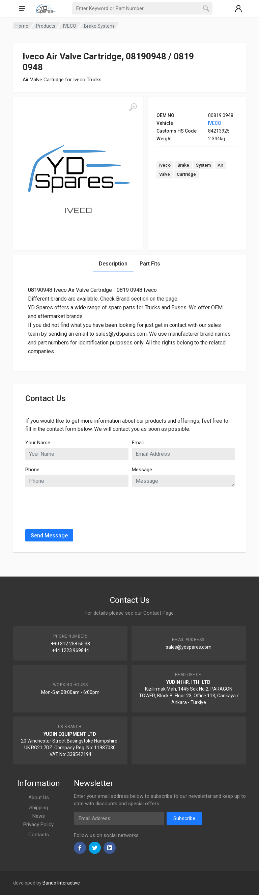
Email (138, 443)
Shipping (38, 808)
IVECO (214, 123)
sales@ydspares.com (188, 647)
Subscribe (184, 818)
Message (142, 470)
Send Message (49, 535)
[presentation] (76, 505)
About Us (38, 797)
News (38, 816)
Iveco (165, 165)
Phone (32, 470)
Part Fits (150, 263)
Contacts (38, 835)
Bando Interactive (61, 883)
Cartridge (186, 174)
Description (113, 263)
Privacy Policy (38, 824)
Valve (164, 174)
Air (220, 165)
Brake (183, 165)
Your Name (37, 443)
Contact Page (158, 613)
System (203, 165)
